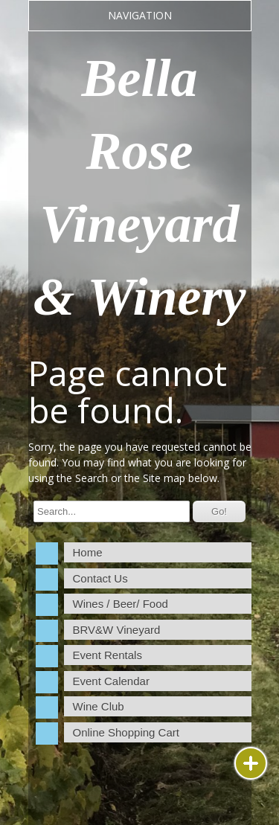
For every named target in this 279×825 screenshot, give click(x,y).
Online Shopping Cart (126, 732)
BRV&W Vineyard (117, 629)
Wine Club (98, 706)
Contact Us (100, 578)
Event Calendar (111, 681)
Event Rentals (107, 655)
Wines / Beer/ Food (120, 603)
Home (88, 552)
